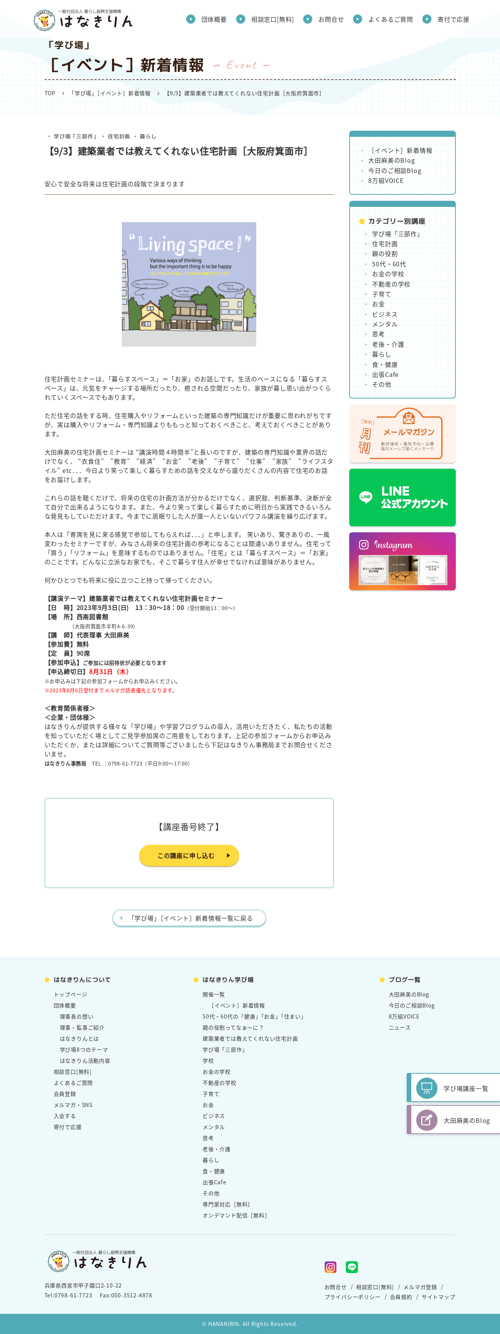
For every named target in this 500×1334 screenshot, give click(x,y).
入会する (65, 1115)
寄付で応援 (454, 19)
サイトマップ (438, 1296)
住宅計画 (119, 136)
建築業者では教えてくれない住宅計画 (250, 1038)
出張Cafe (385, 374)
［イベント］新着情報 (400, 150)
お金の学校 (388, 273)
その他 (381, 384)
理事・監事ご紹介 (82, 1027)
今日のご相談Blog (394, 170)
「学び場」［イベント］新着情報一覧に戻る (190, 917)
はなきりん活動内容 (85, 1060)
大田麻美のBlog (391, 160)
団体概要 (214, 19)
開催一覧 (214, 994)
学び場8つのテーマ (84, 1049)
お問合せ (331, 19)
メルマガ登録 (420, 1287)
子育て (381, 294)
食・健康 (385, 364)
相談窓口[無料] (272, 19)
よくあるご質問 (390, 19)
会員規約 (401, 1296)
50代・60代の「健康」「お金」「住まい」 (255, 1016)
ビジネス (385, 314)
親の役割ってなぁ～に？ (233, 1027)
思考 (378, 334)
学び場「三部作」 (75, 136)
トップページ (71, 994)
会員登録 (65, 1093)
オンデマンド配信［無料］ (236, 1215)
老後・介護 (388, 344)
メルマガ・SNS (73, 1104)
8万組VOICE (385, 180)
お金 (378, 303)
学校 (208, 1060)
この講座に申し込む (186, 855)
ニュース (400, 1027)
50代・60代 (389, 263)
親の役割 (385, 253)
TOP (50, 93)
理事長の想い (77, 1016)
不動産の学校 (391, 284)
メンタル (385, 324)
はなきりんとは (79, 1038)
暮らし (147, 136)
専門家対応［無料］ (228, 1204)
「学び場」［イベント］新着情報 (110, 93)
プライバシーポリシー (352, 1296)
